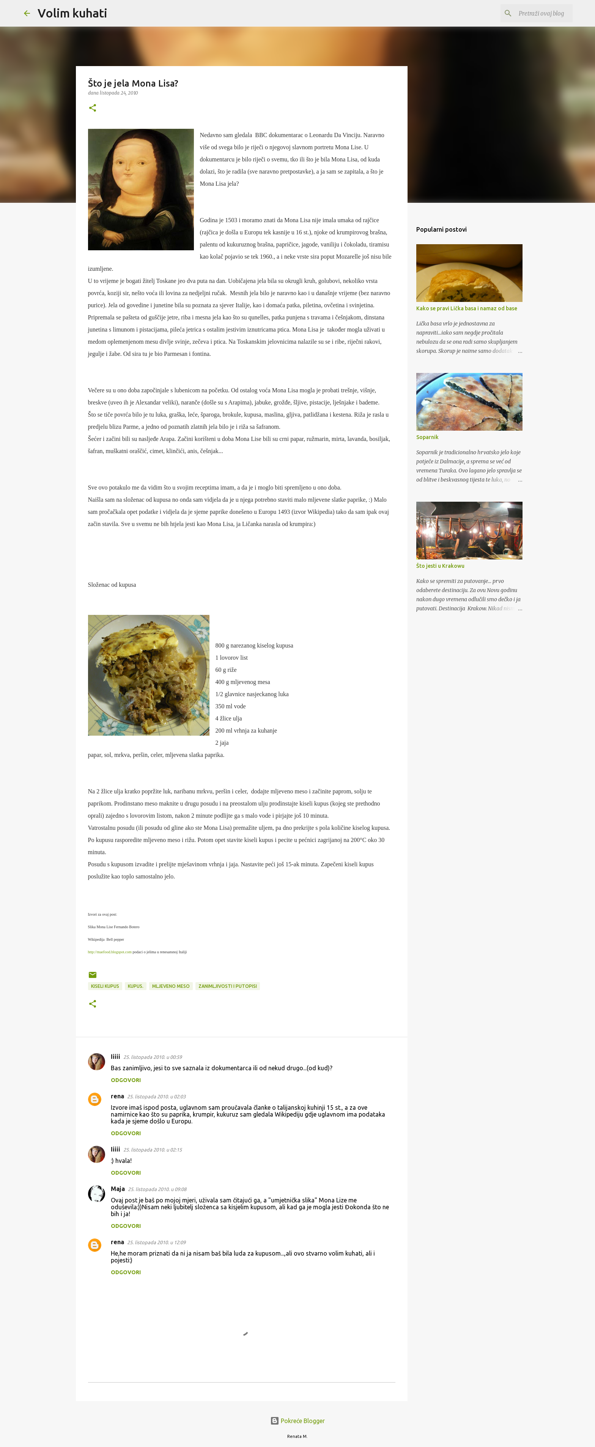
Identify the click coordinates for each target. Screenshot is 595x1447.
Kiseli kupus (105, 986)
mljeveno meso (171, 986)
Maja (118, 1188)
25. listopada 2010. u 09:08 (157, 1189)
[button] (92, 108)
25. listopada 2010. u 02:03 (156, 1096)
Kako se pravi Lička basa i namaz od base (466, 308)
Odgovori (126, 1080)
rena (117, 1096)
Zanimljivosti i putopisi (227, 986)
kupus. (135, 986)
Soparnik (427, 437)
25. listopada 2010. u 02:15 (152, 1149)
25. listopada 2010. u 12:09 (156, 1242)
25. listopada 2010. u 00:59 (152, 1057)
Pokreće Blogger (297, 1420)
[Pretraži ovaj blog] (533, 13)
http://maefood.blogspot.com (110, 952)
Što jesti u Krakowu (440, 566)
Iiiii (115, 1056)
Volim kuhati (72, 13)
